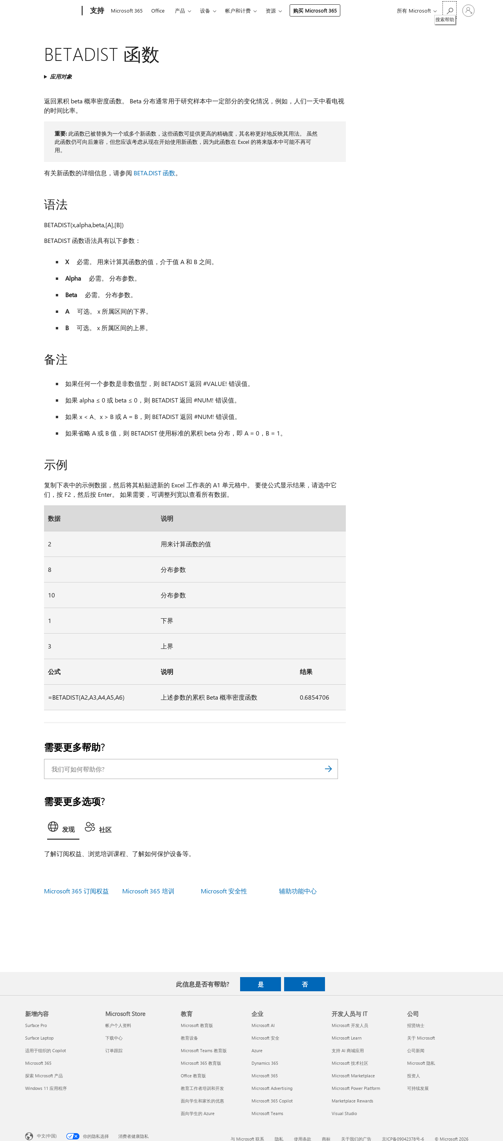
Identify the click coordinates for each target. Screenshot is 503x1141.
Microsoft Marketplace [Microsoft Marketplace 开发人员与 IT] (353, 1076)
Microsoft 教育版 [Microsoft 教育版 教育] (197, 1025)
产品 (180, 10)
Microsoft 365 (127, 10)
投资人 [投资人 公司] (413, 1076)
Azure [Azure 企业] (257, 1050)
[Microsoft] (52, 11)
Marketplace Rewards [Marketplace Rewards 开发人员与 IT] (352, 1101)
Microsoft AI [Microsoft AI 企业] (263, 1025)
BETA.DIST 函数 (154, 173)
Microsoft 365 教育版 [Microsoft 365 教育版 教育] (201, 1063)
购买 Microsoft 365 (315, 10)
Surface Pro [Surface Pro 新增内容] (36, 1025)
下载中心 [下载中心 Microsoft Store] (114, 1038)
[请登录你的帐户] (468, 10)
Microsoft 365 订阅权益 (76, 891)
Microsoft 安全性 (224, 891)
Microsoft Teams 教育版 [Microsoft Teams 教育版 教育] (204, 1050)
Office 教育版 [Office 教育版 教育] (193, 1076)
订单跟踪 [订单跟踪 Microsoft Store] (114, 1050)
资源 (271, 10)
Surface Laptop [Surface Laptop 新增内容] (39, 1038)
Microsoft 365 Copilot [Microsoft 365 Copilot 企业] (272, 1101)
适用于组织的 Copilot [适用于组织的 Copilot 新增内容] (45, 1050)
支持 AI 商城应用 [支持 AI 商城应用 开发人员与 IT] (348, 1050)
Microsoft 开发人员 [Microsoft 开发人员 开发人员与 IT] (350, 1025)
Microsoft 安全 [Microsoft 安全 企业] (265, 1038)
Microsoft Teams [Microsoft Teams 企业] (267, 1113)
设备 (205, 10)
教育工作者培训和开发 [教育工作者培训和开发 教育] (202, 1088)
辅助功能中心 (298, 891)
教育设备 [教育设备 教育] (189, 1038)
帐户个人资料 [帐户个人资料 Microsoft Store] (118, 1025)
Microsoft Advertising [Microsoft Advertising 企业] (272, 1088)
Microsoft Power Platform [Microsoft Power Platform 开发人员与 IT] (356, 1088)
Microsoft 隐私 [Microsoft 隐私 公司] (421, 1063)
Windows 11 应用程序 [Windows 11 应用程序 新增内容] (46, 1088)
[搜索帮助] (449, 10)
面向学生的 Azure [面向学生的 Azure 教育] (198, 1113)
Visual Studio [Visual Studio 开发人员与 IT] (344, 1113)
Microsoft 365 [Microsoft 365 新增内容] (38, 1063)
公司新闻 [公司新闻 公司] (415, 1050)
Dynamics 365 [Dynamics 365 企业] (265, 1063)
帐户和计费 (238, 10)
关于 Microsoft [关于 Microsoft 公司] (421, 1038)
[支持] (96, 11)
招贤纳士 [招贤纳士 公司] (415, 1025)
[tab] (63, 829)
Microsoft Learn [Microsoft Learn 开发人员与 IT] (347, 1038)
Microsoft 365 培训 (148, 891)
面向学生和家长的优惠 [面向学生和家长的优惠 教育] (202, 1101)
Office (158, 10)
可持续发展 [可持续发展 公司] (418, 1088)
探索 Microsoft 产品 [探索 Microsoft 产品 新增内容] (44, 1076)
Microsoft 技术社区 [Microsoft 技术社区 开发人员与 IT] (350, 1063)
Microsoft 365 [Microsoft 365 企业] (265, 1076)
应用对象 (61, 76)
